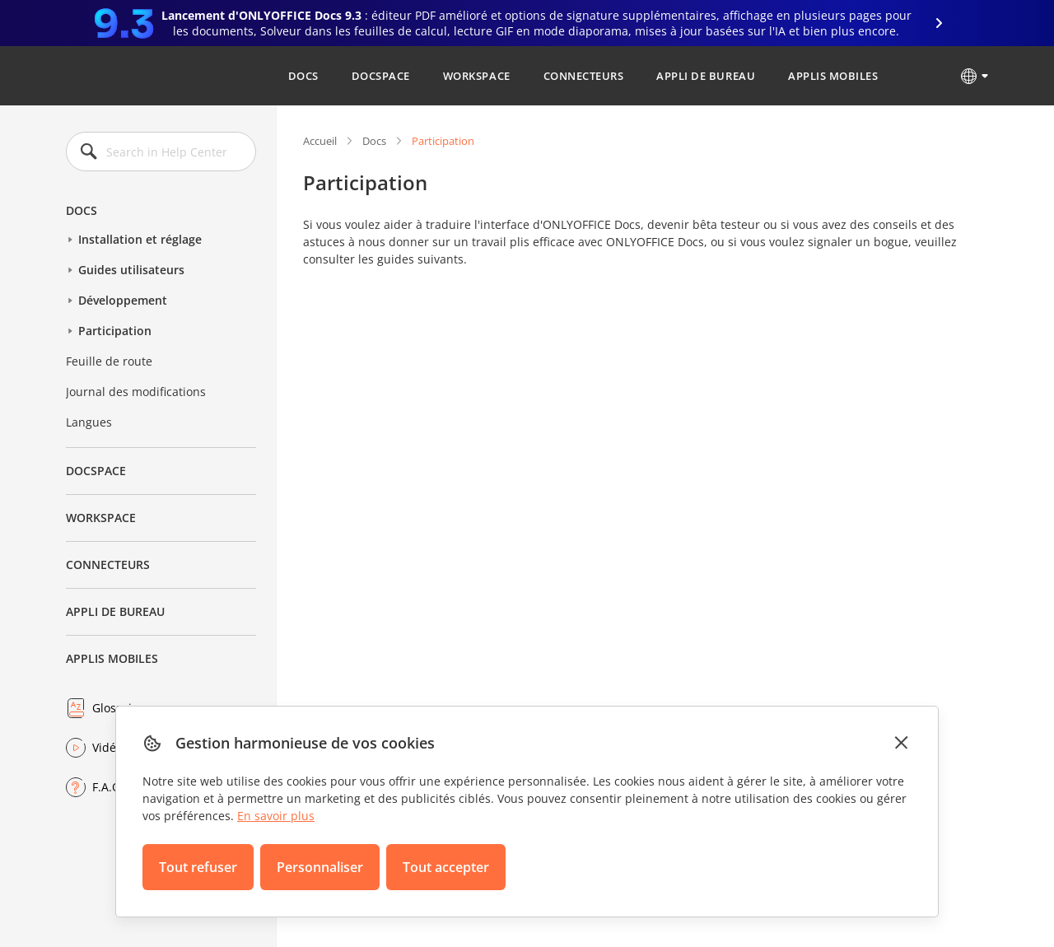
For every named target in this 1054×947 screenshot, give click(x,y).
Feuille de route (109, 361)
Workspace (477, 75)
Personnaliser (320, 867)
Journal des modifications (136, 391)
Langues (89, 422)
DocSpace (381, 75)
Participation (115, 330)
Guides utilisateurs (131, 270)
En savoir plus (276, 815)
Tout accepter (446, 867)
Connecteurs (583, 75)
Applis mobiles (833, 75)
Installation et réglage (140, 239)
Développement (122, 300)
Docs (303, 75)
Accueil (320, 140)
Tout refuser (198, 867)
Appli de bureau (705, 75)
